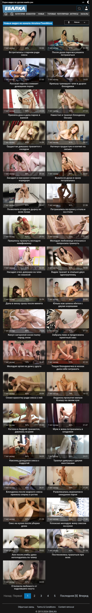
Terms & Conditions (46, 607)
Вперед (83, 595)
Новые (41, 14)
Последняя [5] (69, 595)
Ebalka (53, 611)
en (83, 2)
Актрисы (74, 14)
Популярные (63, 14)
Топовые (51, 14)
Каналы (84, 14)
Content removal (66, 607)
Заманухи (30, 14)
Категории (20, 14)
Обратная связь (26, 607)
